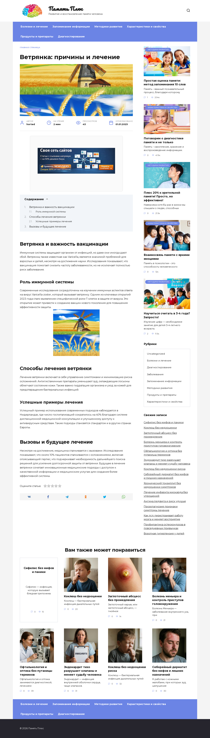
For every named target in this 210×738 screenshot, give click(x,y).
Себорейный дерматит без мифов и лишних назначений (169, 670)
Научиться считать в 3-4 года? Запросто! (167, 315)
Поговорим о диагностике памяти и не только (164, 140)
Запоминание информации (71, 26)
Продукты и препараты (37, 36)
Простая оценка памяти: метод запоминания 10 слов (165, 82)
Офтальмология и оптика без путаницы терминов (36, 670)
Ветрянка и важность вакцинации (51, 207)
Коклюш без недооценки (160, 427)
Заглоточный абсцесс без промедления (124, 598)
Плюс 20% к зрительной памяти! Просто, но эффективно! (162, 196)
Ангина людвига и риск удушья (165, 501)
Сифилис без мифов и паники (164, 422)
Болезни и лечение (34, 26)
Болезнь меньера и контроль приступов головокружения (168, 599)
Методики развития (108, 26)
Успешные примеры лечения (54, 221)
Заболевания (32, 110)
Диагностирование (71, 36)
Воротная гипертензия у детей (164, 533)
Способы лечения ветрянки (47, 216)
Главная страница (30, 47)
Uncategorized (156, 353)
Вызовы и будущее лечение (47, 226)
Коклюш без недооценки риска (164, 469)
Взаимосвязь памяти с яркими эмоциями (167, 256)
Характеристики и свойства (146, 26)
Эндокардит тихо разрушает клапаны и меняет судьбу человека (82, 670)
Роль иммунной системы (51, 211)
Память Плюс (65, 8)
